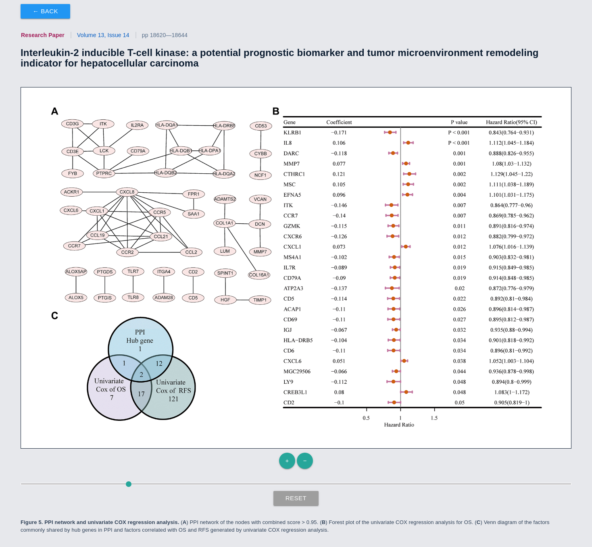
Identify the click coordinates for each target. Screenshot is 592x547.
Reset (296, 498)
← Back (45, 11)
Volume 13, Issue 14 (103, 35)
